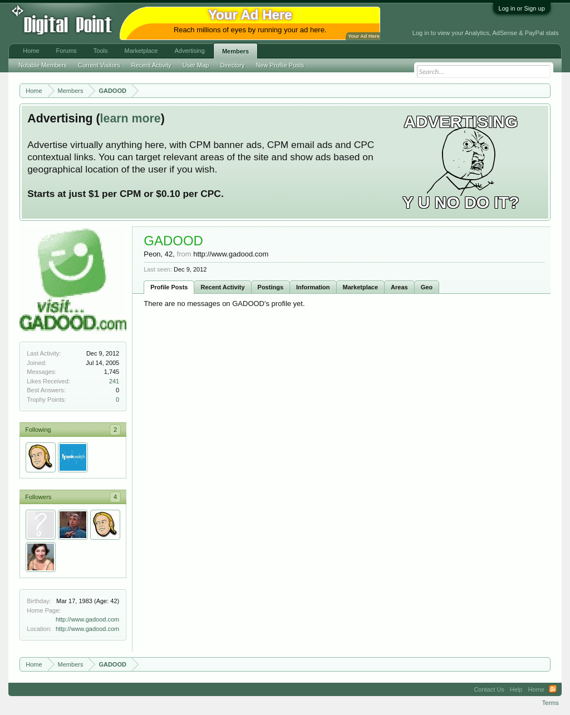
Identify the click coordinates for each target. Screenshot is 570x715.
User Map (196, 65)
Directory (232, 65)
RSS (552, 689)
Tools (101, 50)
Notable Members (42, 65)
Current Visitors (99, 65)
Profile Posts (169, 287)
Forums (66, 50)
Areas (399, 287)
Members (235, 51)
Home (31, 50)
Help (516, 689)
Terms (550, 702)
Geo (427, 287)
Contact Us (489, 689)
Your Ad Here (363, 36)
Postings (270, 287)
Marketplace (361, 287)
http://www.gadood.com (87, 619)
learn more (130, 118)
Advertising (189, 50)
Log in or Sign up (522, 8)
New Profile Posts (280, 65)
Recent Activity (222, 287)
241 (114, 381)
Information (313, 287)
